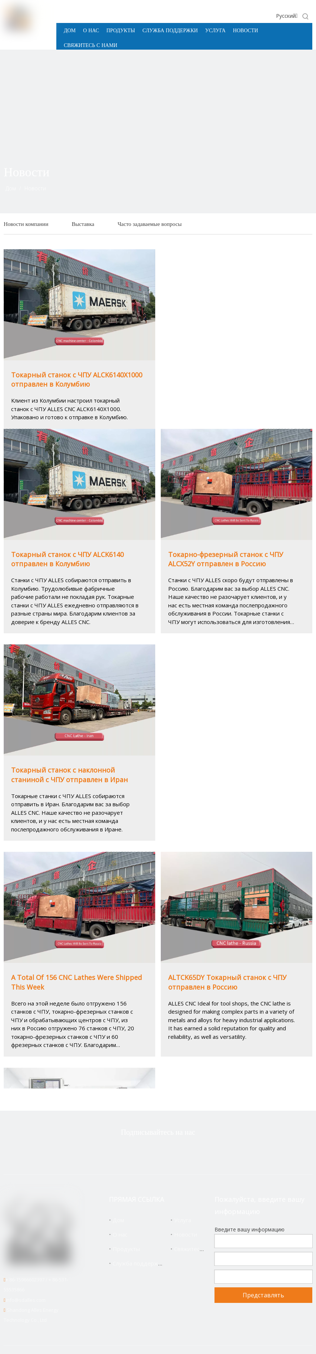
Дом (118, 1220)
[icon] (290, 183)
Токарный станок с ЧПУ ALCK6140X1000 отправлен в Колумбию (76, 379)
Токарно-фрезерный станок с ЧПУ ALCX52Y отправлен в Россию (225, 559)
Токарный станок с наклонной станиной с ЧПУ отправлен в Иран (69, 775)
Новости (185, 1234)
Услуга (182, 1220)
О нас (120, 1234)
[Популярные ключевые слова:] (305, 16)
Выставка (82, 224)
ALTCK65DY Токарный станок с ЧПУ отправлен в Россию (227, 982)
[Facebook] (146, 1152)
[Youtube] (192, 1152)
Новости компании (26, 224)
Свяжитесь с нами (198, 1249)
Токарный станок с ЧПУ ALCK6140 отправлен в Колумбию (67, 559)
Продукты (126, 1249)
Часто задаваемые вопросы (149, 224)
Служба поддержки (138, 1263)
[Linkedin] (169, 1152)
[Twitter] (122, 1152)
